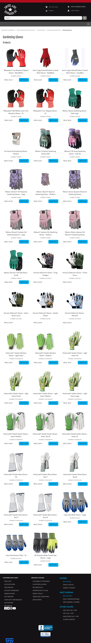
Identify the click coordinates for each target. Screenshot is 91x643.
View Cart (7, 581)
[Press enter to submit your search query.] (85, 18)
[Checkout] (50, 10)
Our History (8, 603)
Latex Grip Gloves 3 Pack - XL (16, 555)
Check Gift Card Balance (13, 600)
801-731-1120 (67, 582)
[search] (43, 18)
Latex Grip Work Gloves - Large (75, 515)
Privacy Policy (38, 593)
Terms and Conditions (41, 597)
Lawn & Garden (41, 30)
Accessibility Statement (41, 581)
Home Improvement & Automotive (26, 30)
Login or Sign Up (75, 10)
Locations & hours (39, 584)
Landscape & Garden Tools (54, 30)
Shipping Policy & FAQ (40, 590)
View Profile (8, 587)
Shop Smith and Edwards (7, 30)
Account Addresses (11, 590)
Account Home (9, 584)
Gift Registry (9, 597)
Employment (37, 600)
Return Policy (38, 587)
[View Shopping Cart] (52, 7)
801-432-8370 (67, 596)
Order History (9, 593)
